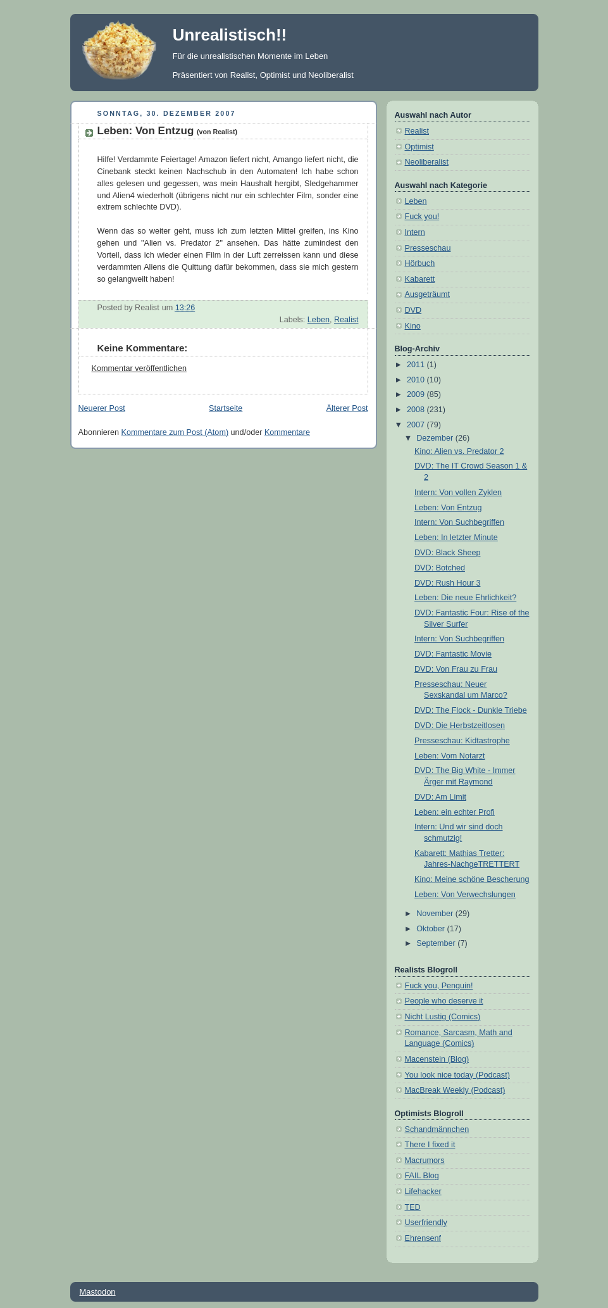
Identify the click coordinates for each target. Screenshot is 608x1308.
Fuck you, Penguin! (439, 985)
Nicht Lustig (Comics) (443, 1016)
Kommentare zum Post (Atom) (175, 432)
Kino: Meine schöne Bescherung (472, 879)
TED (413, 1207)
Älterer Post (347, 408)
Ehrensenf (423, 1238)
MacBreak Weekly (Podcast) (455, 1090)
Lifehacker (423, 1191)
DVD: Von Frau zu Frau (455, 669)
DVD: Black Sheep (447, 552)
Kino (413, 326)
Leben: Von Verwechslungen (465, 894)
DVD (413, 310)
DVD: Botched (439, 567)
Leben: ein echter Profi (454, 812)
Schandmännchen (437, 1129)
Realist (346, 319)
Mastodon (98, 1292)
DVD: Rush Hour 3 (447, 583)
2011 (417, 364)
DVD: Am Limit (440, 797)
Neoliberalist (427, 162)
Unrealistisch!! (230, 34)
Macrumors (425, 1160)
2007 (417, 424)
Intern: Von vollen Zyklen (458, 492)
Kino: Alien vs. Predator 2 (459, 451)
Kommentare (287, 432)
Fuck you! (422, 216)
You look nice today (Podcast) (457, 1075)
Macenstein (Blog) (437, 1059)
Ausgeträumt (427, 294)
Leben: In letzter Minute (456, 537)
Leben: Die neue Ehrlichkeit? (465, 597)
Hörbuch (420, 263)
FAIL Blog (422, 1175)
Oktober (431, 928)
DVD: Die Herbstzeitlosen (459, 725)
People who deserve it (444, 1001)
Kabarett (420, 279)
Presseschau (428, 248)
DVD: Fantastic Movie (453, 654)
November (436, 913)
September (436, 943)
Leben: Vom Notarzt (449, 755)
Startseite (225, 408)
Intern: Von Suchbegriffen (459, 522)
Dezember (436, 438)
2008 (417, 409)
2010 (417, 379)
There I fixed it (430, 1144)
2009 (417, 394)
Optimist (419, 146)
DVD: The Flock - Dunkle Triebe (470, 710)
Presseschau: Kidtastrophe (462, 740)
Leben (318, 319)
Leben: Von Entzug (167, 131)
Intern (415, 232)
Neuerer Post (101, 408)
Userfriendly (426, 1222)
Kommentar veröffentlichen (139, 368)
